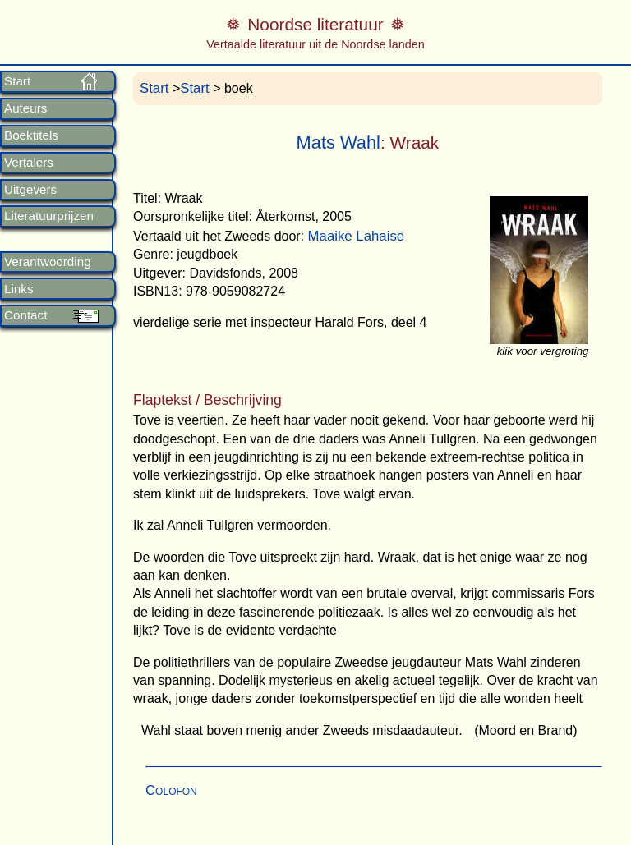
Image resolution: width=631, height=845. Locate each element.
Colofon (171, 790)
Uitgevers (30, 189)
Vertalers (28, 162)
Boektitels (31, 135)
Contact (25, 315)
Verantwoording (47, 262)
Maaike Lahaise (356, 236)
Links (18, 289)
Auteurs (25, 108)
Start (17, 81)
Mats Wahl (338, 142)
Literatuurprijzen (49, 216)
